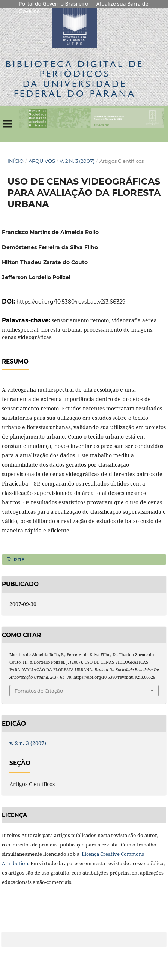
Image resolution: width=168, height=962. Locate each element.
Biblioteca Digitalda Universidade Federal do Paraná (75, 79)
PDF (18, 559)
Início (16, 161)
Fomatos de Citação (39, 691)
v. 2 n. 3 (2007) (77, 161)
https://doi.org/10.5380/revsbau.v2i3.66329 (71, 301)
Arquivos (41, 161)
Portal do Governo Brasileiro (53, 3)
